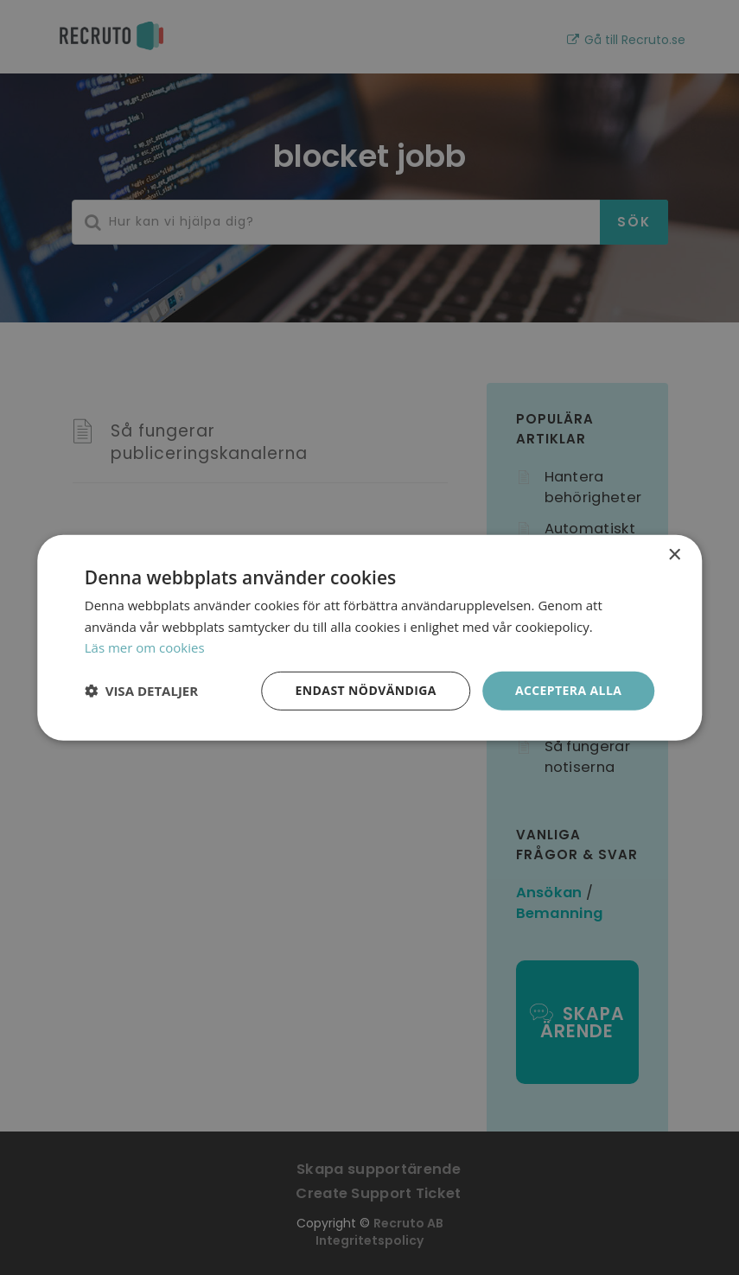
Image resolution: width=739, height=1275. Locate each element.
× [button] (673, 554)
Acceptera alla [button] (568, 690)
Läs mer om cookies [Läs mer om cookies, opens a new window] (145, 647)
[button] (141, 690)
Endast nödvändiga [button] (366, 690)
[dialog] (369, 637)
